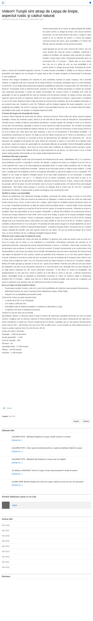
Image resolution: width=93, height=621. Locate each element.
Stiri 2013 (5, 551)
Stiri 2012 (5, 557)
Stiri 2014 (5, 546)
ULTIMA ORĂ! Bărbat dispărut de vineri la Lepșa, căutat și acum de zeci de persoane (47, 482)
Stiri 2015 (5, 541)
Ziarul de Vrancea (18, 19)
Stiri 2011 (12, 416)
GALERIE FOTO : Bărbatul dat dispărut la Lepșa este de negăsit (39, 459)
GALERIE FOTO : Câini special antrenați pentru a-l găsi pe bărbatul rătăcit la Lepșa (47, 448)
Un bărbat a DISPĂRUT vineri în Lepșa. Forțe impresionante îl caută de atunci (44, 470)
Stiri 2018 (5, 525)
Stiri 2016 (5, 536)
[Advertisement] (46, 599)
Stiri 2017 (5, 530)
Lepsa (90, 2)
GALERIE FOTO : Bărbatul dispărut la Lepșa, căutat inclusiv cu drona (41, 437)
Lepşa (14, 505)
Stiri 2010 (5, 567)
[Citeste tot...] (17, 440)
